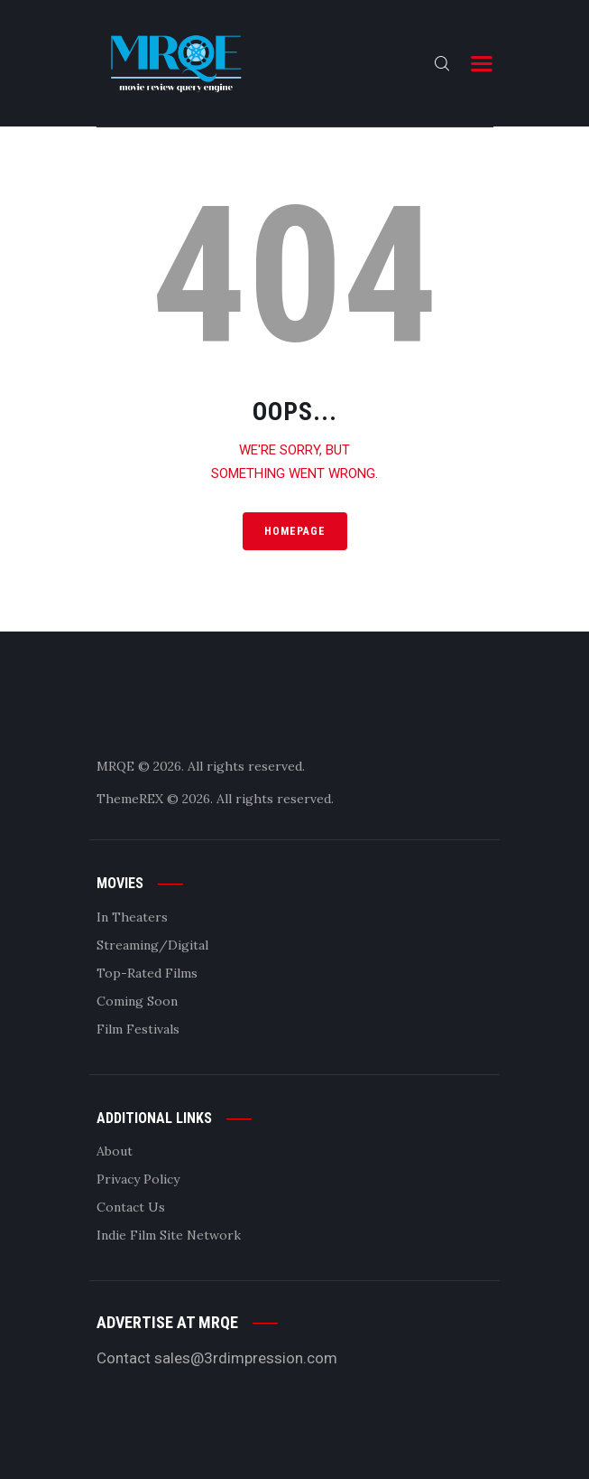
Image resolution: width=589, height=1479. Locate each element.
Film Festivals (138, 1029)
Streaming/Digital (152, 945)
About (115, 1151)
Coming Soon (137, 1001)
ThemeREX (130, 799)
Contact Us (131, 1207)
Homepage (295, 531)
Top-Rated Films (147, 973)
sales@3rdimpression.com (245, 1358)
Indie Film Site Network (169, 1235)
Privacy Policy (138, 1179)
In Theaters (132, 917)
